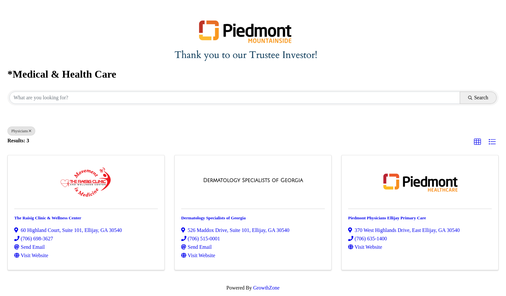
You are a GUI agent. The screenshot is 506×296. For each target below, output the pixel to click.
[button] (477, 142)
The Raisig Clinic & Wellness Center (47, 217)
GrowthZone (266, 288)
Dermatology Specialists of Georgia (213, 217)
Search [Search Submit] (478, 97)
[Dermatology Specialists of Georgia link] (253, 180)
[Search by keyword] (234, 98)
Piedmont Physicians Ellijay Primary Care (387, 217)
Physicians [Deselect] (21, 131)
